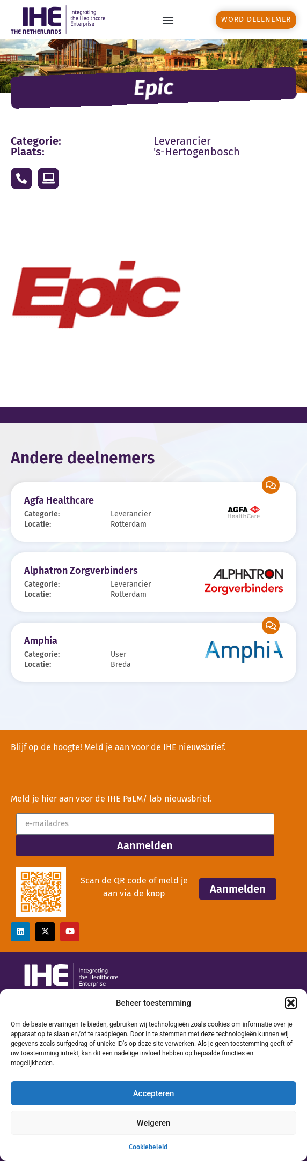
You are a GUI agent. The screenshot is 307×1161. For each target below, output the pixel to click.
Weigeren (154, 1123)
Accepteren (153, 1093)
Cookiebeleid (148, 1147)
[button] (291, 1003)
